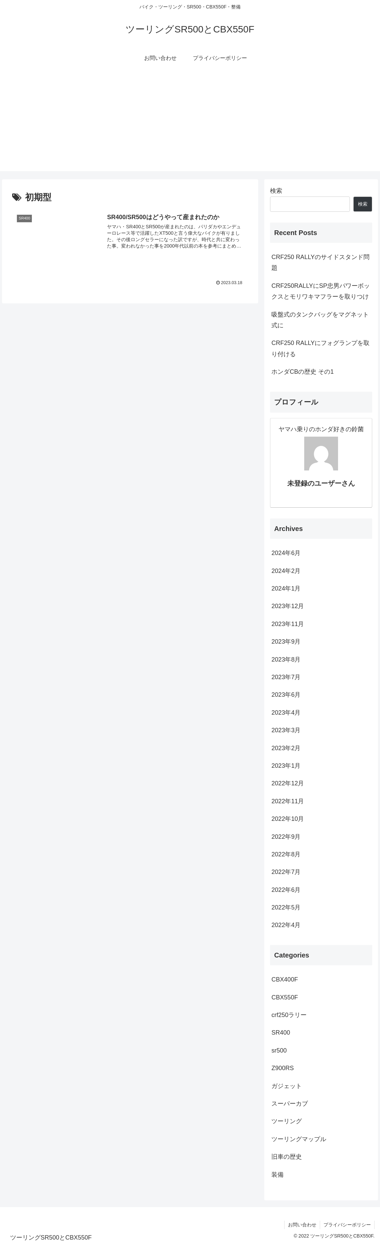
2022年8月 (285, 854)
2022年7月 (285, 872)
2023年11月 (287, 624)
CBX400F (284, 979)
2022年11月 (287, 801)
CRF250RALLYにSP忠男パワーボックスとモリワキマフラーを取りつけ (320, 291)
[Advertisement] (190, 123)
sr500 (279, 1050)
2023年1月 (285, 765)
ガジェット (286, 1086)
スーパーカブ (289, 1103)
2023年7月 (285, 677)
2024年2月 (285, 571)
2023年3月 (285, 730)
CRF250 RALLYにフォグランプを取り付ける (320, 348)
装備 (277, 1174)
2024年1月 (285, 588)
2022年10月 (287, 818)
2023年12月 (287, 606)
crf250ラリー (289, 1015)
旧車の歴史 (286, 1156)
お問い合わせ (302, 1224)
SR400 (280, 1032)
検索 (276, 190)
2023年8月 (285, 659)
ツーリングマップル (298, 1139)
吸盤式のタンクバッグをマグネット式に (320, 320)
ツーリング (286, 1121)
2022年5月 (285, 907)
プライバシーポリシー (347, 1224)
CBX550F (284, 997)
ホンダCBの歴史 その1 (302, 371)
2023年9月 (285, 641)
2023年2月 (285, 748)
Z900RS (282, 1068)
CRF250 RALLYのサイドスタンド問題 (320, 262)
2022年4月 (285, 925)
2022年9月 (285, 836)
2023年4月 (285, 712)
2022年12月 (287, 783)
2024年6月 (285, 553)
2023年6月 (285, 694)
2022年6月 (285, 889)
